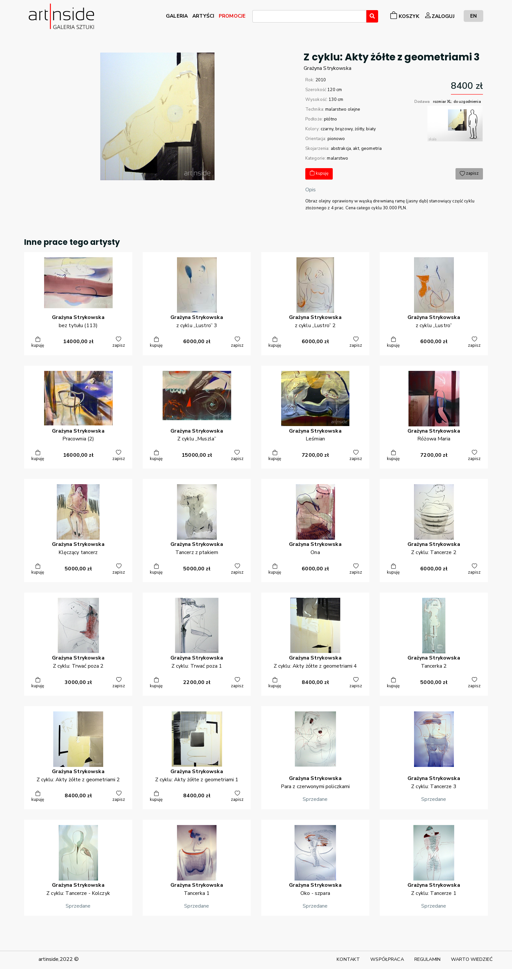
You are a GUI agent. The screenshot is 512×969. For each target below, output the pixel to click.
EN (473, 15)
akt (356, 148)
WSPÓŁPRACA (387, 959)
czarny (327, 129)
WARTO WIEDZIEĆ (472, 959)
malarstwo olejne (342, 109)
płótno (330, 119)
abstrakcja (341, 148)
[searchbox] (256, 17)
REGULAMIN (427, 959)
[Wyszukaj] (372, 16)
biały (371, 129)
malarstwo (337, 158)
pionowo (336, 139)
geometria (371, 148)
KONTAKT (348, 959)
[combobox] (309, 16)
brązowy (344, 129)
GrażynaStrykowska (327, 68)
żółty (359, 129)
